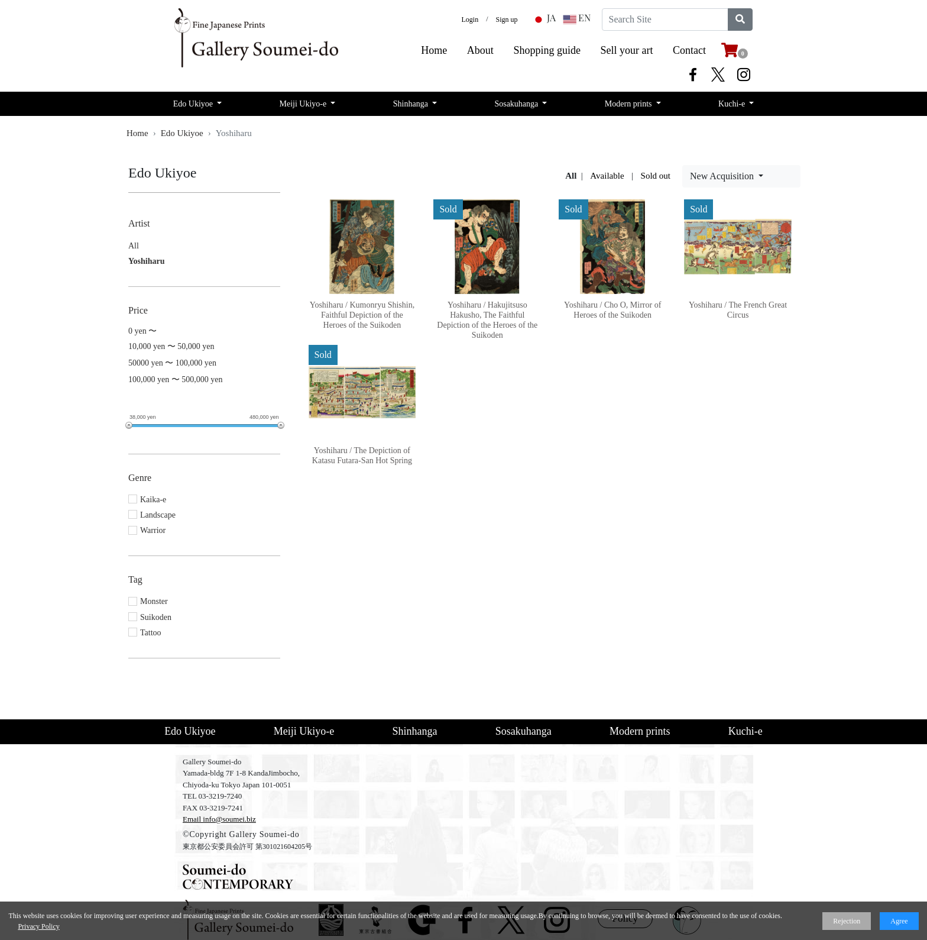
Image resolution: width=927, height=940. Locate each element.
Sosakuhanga (517, 103)
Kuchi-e (732, 103)
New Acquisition (723, 176)
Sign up (507, 19)
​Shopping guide (547, 50)
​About (480, 50)
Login (469, 19)
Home (137, 133)
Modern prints (629, 103)
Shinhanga (411, 103)
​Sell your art (627, 50)
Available (607, 175)
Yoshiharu (146, 261)
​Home (434, 50)
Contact (689, 50)
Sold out (655, 175)
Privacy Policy (38, 926)
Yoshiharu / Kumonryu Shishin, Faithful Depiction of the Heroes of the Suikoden (362, 315)
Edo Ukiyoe (194, 103)
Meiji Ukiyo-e (304, 103)
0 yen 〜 (142, 331)
